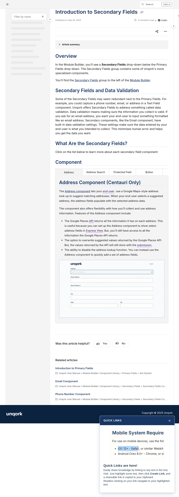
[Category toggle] (50, 19)
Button (149, 172)
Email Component (66, 381)
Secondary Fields (86, 80)
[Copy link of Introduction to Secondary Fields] (142, 12)
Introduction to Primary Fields (74, 368)
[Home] (7, 4)
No (120, 343)
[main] (112, 207)
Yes (102, 343)
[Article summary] (111, 44)
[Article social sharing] (157, 31)
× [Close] (169, 420)
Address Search (95, 172)
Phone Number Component (72, 394)
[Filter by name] (29, 16)
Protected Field (122, 172)
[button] (157, 4)
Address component (77, 191)
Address (69, 172)
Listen (162, 20)
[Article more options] (165, 31)
